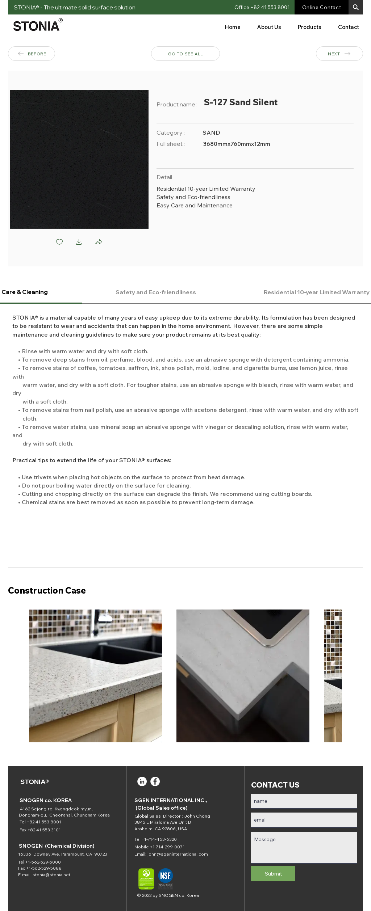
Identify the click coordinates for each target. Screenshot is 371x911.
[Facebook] (155, 781)
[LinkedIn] (142, 781)
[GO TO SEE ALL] (185, 53)
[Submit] (273, 873)
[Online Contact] (322, 7)
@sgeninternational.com (182, 854)
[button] (356, 7)
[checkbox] (59, 242)
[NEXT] (339, 53)
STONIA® (34, 781)
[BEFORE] (31, 53)
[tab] (156, 292)
